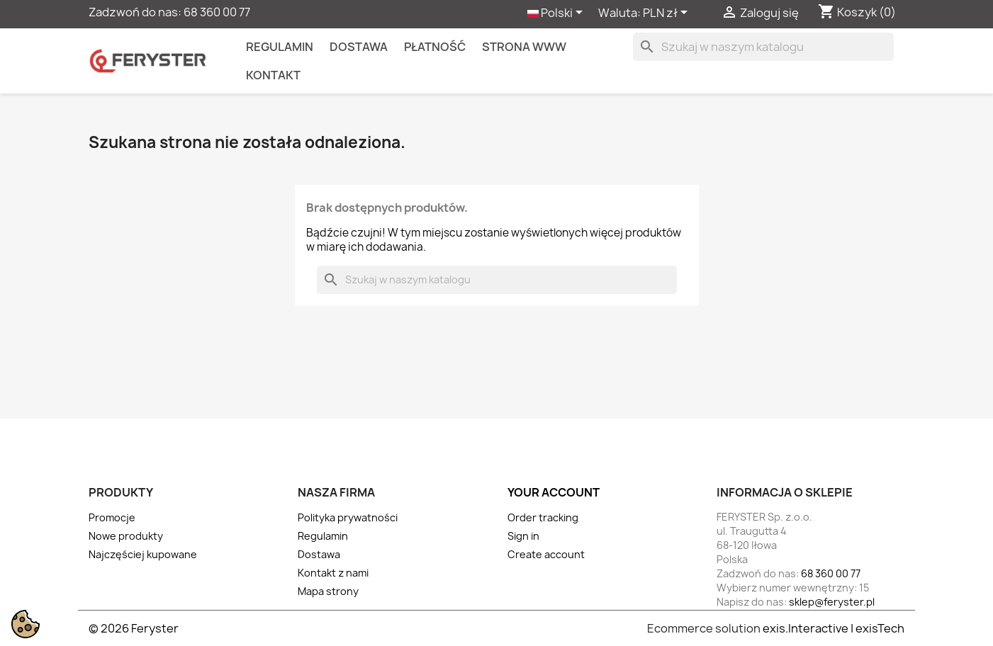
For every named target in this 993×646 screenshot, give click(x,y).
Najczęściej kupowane (143, 554)
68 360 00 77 (217, 12)
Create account (546, 554)
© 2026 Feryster (134, 628)
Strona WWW (524, 47)
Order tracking (542, 517)
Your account (553, 492)
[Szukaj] (763, 47)
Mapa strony (328, 591)
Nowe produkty (126, 536)
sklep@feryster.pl (832, 601)
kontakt (273, 75)
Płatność (435, 47)
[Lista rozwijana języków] (557, 13)
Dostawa (359, 47)
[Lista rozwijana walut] (667, 13)
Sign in (523, 536)
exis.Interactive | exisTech (833, 628)
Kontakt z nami (333, 572)
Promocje (112, 517)
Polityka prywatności (348, 517)
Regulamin (279, 47)
